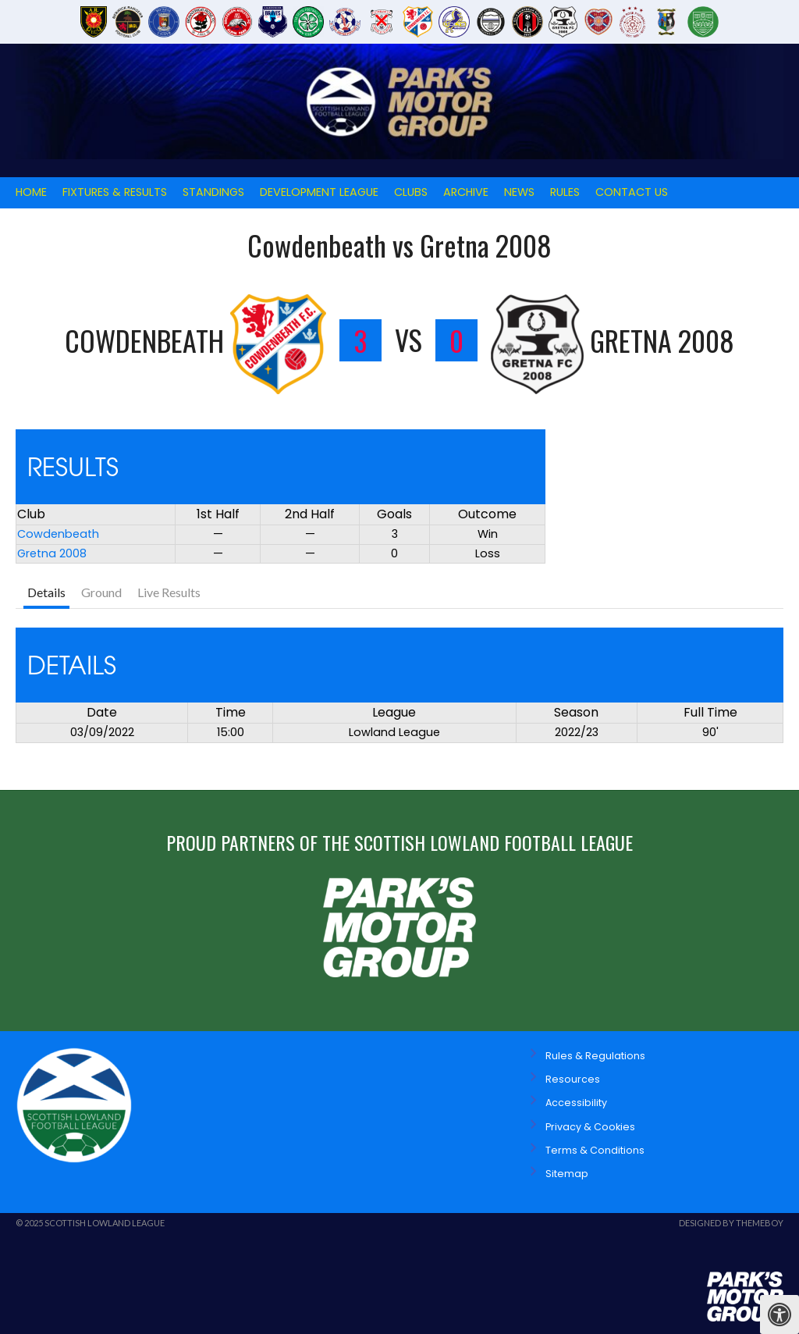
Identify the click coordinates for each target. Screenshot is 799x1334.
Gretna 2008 (52, 553)
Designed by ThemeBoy (731, 1223)
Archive (465, 192)
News (519, 192)
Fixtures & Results (114, 192)
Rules (565, 192)
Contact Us (631, 192)
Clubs (411, 192)
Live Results (169, 592)
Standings (213, 192)
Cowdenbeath (58, 534)
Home (31, 192)
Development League (319, 192)
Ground (101, 592)
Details (46, 592)
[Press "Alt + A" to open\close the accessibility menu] (779, 1314)
